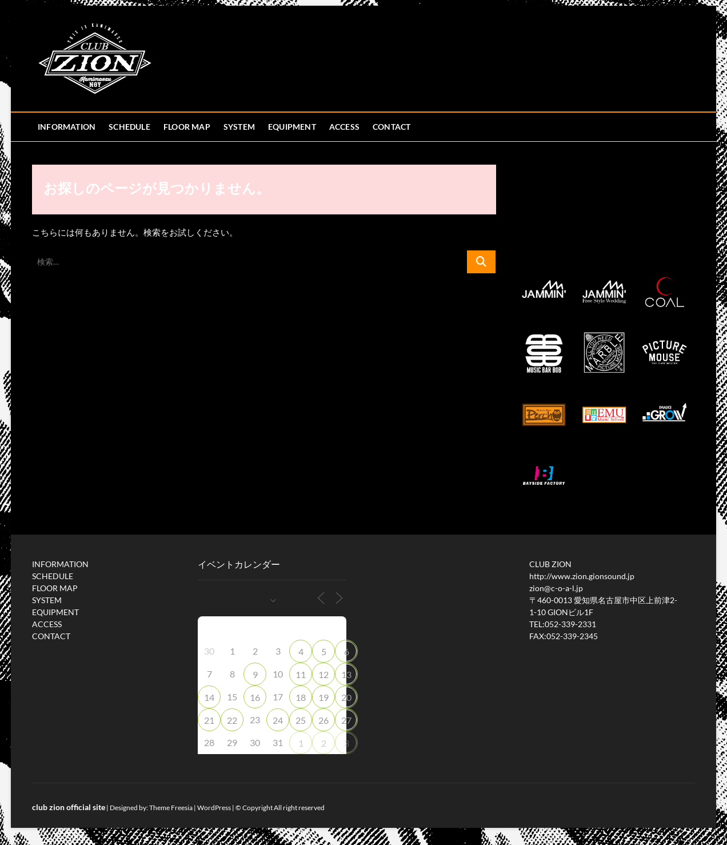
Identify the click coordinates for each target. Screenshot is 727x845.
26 (323, 720)
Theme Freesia (171, 807)
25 (300, 720)
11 (300, 674)
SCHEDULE (129, 126)
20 (346, 697)
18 (300, 697)
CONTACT (391, 126)
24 (278, 720)
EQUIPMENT (292, 126)
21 (209, 720)
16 (255, 697)
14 (209, 697)
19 (323, 697)
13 (346, 674)
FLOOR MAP (186, 126)
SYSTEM (239, 126)
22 (232, 720)
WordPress (214, 807)
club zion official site (68, 807)
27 (346, 720)
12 (323, 674)
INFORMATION (66, 126)
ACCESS (344, 126)
